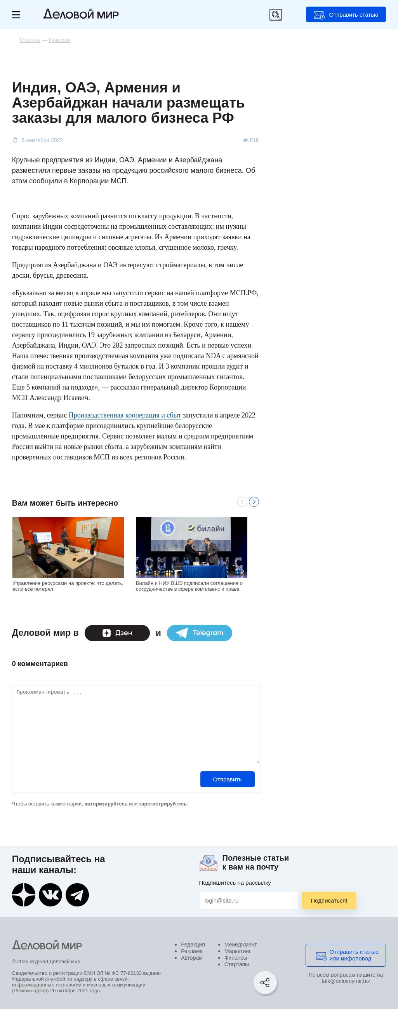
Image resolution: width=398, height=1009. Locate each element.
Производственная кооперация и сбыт (125, 415)
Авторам (192, 958)
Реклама (192, 951)
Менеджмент (240, 944)
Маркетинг (237, 951)
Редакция (193, 944)
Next (254, 502)
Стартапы (236, 964)
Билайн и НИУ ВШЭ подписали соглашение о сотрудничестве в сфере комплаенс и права (189, 586)
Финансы (235, 958)
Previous (242, 502)
